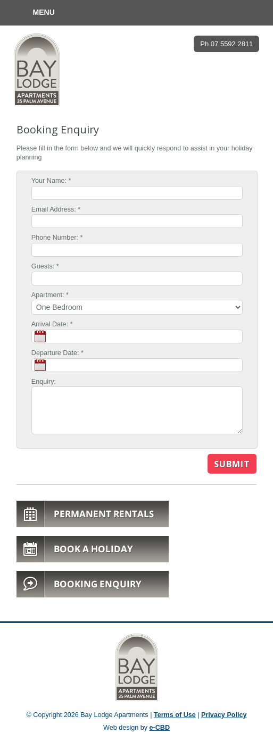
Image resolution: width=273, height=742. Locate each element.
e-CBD (160, 727)
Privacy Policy (223, 715)
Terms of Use (175, 715)
